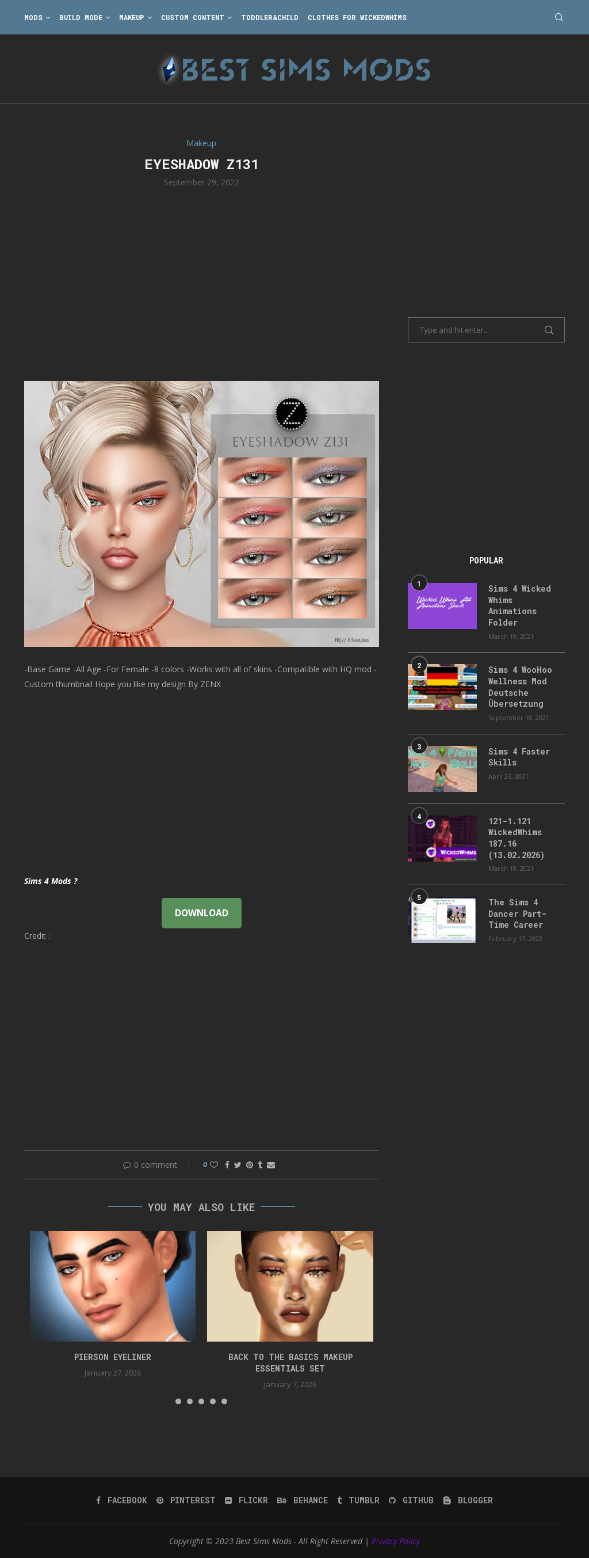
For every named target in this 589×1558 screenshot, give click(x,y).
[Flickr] (246, 1500)
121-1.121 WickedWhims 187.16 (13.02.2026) (516, 838)
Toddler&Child (270, 17)
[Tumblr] (358, 1500)
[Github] (411, 1500)
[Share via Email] (271, 1164)
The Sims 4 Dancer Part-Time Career (517, 913)
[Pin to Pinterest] (249, 1164)
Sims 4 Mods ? (50, 880)
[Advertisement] (201, 283)
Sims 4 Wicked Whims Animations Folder (519, 605)
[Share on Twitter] (238, 1164)
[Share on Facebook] (227, 1164)
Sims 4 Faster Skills (519, 757)
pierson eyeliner (112, 1356)
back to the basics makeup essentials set (290, 1362)
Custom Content (192, 17)
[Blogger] (468, 1500)
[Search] (559, 17)
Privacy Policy (396, 1541)
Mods (33, 17)
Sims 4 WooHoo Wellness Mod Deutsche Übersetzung (520, 686)
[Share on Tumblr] (260, 1164)
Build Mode (80, 17)
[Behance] (302, 1500)
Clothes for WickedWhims (357, 17)
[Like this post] (214, 1164)
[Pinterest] (186, 1500)
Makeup (131, 17)
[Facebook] (121, 1500)
